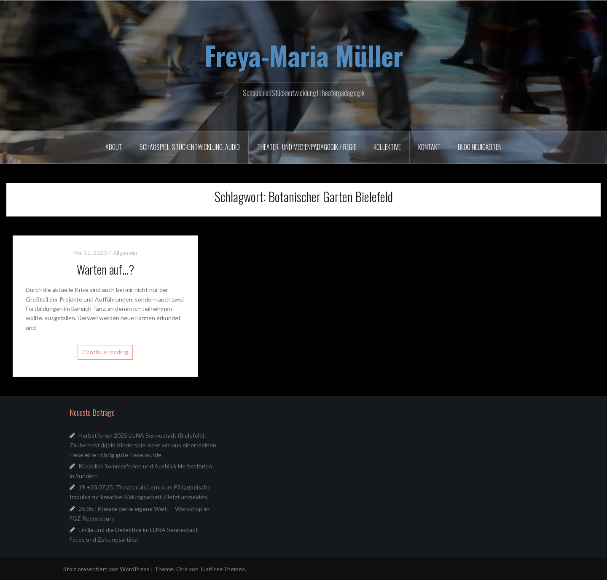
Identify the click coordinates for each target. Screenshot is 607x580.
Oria (182, 568)
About (113, 147)
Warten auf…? (105, 269)
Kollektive (387, 147)
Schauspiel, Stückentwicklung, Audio (190, 147)
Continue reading (105, 351)
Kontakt (429, 147)
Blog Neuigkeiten (480, 147)
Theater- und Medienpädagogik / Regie (306, 147)
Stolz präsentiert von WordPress (106, 568)
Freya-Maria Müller (303, 55)
